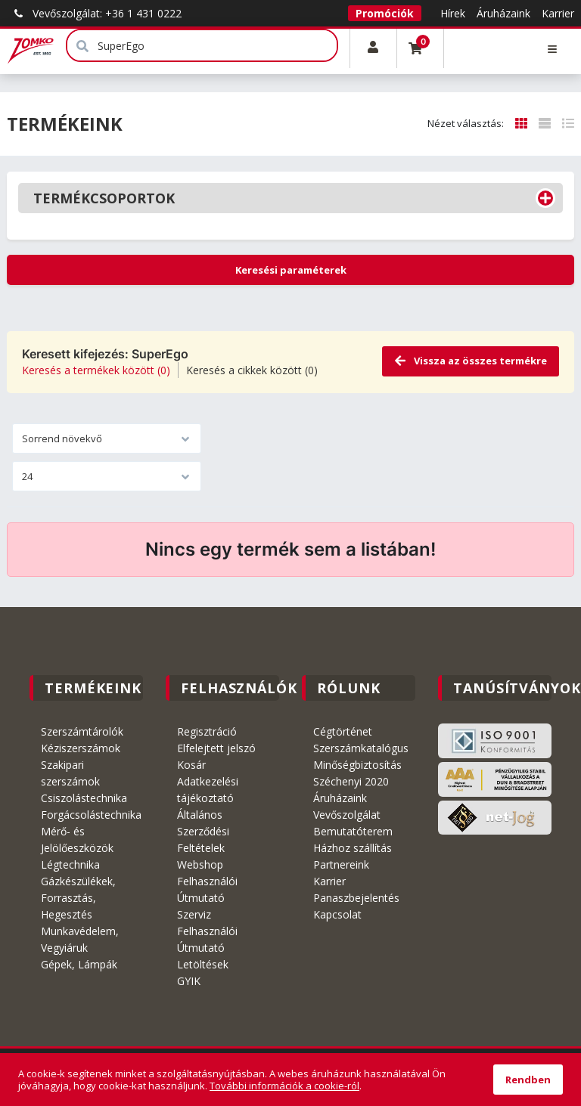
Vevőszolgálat (347, 814)
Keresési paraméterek (290, 270)
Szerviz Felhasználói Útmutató (207, 931)
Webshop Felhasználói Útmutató (207, 881)
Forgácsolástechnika (91, 814)
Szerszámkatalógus (361, 748)
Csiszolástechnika (84, 798)
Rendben (528, 1079)
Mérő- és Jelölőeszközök (77, 839)
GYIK (188, 981)
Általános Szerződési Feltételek (203, 831)
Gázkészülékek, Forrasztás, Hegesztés (78, 898)
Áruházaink (503, 13)
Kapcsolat (337, 914)
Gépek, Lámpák (79, 964)
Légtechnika (70, 864)
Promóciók (385, 13)
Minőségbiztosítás (357, 764)
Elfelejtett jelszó (216, 748)
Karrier (558, 13)
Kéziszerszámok (80, 748)
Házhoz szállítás (352, 848)
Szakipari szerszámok (70, 772)
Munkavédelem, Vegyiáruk (80, 939)
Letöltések (202, 964)
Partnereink (341, 864)
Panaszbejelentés (356, 898)
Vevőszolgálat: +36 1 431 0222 (94, 13)
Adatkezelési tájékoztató (207, 789)
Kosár (191, 764)
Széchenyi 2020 (351, 781)
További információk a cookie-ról (284, 1085)
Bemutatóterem (353, 831)
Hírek (452, 13)
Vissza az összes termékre (470, 360)
